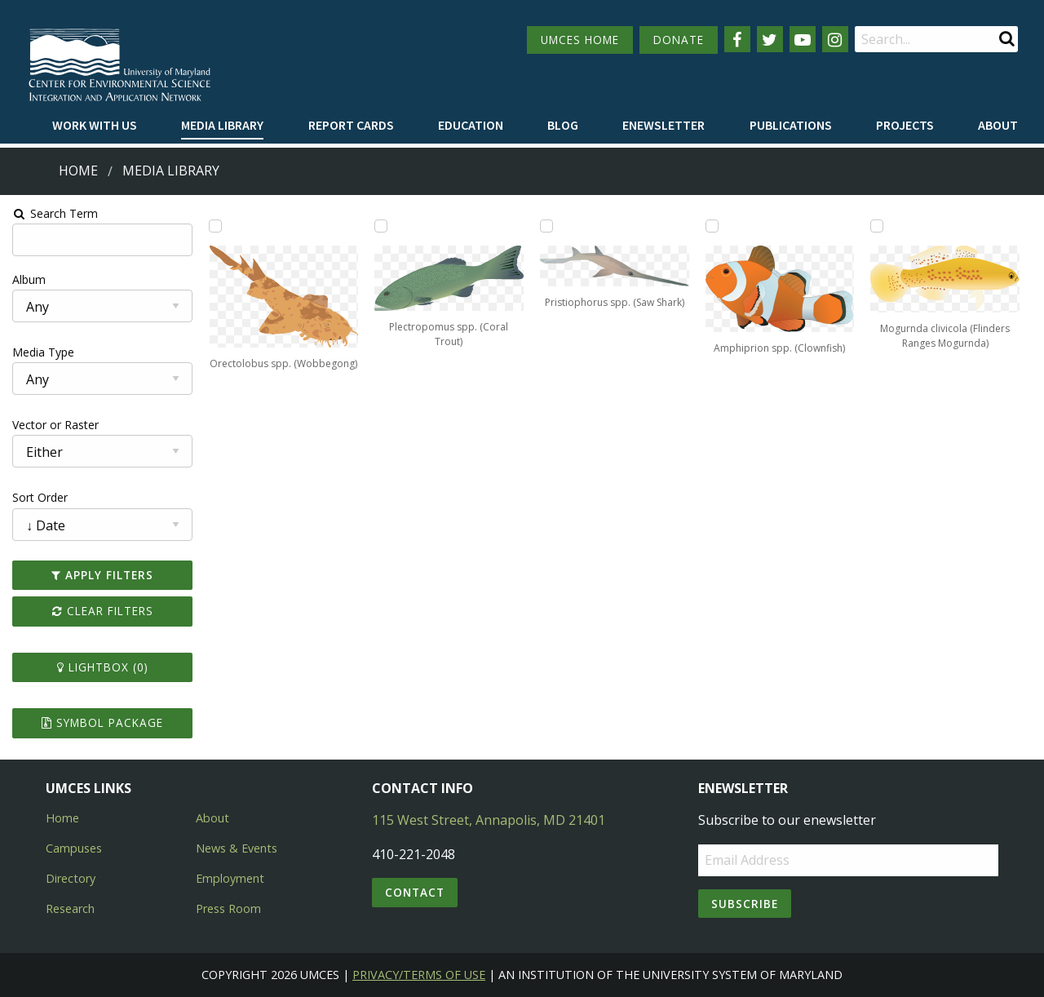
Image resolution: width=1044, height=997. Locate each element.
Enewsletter (663, 125)
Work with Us (94, 125)
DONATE (678, 39)
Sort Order (38, 497)
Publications (791, 125)
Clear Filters (101, 610)
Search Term (53, 213)
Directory (70, 878)
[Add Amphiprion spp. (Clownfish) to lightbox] (712, 226)
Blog (562, 125)
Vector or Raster (54, 424)
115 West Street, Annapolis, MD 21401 (488, 820)
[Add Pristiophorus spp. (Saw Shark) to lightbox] (546, 226)
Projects (905, 125)
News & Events (236, 848)
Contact (415, 892)
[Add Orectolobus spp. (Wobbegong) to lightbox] (214, 226)
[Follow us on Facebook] (737, 39)
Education (470, 125)
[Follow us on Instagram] (835, 39)
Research (70, 908)
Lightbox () (101, 667)
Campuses (74, 848)
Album (27, 279)
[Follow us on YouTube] (803, 39)
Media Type (42, 352)
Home (78, 170)
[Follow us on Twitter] (770, 39)
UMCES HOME (580, 39)
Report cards (351, 125)
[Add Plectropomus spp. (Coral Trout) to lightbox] (380, 226)
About (998, 125)
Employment (230, 878)
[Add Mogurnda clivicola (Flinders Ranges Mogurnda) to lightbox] (878, 226)
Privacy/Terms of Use (418, 974)
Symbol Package (100, 722)
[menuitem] (94, 126)
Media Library (222, 125)
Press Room (228, 908)
